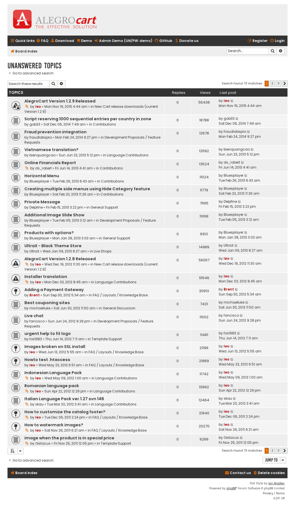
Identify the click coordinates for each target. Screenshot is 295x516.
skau (39, 404)
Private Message (42, 202)
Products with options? (49, 233)
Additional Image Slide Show (54, 215)
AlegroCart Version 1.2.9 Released (59, 101)
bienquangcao (42, 155)
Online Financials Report (50, 163)
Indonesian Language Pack (53, 372)
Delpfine (36, 207)
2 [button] (272, 83)
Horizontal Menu (41, 176)
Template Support (107, 339)
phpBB (231, 488)
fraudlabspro (40, 137)
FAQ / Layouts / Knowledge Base (120, 295)
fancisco (37, 321)
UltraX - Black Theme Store (53, 246)
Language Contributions (127, 155)
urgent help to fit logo (47, 333)
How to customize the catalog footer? (64, 412)
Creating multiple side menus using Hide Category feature (87, 189)
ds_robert (43, 168)
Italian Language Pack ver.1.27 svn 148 (64, 399)
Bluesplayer (39, 181)
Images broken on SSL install (54, 346)
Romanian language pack (51, 386)
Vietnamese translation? (51, 149)
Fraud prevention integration (55, 132)
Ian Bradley (276, 483)
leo (38, 106)
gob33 (34, 124)
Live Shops (103, 251)
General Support (104, 207)
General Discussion (119, 308)
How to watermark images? (53, 425)
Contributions (104, 124)
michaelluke (39, 308)
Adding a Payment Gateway (54, 289)
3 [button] (278, 83)
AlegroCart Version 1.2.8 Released (60, 259)
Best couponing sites (47, 302)
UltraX (34, 251)
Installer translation (45, 276)
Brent (34, 295)
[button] (285, 84)
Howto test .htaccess (47, 359)
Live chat (34, 316)
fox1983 (35, 339)
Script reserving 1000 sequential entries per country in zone (87, 119)
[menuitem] (42, 41)
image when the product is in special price (69, 438)
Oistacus (43, 443)
